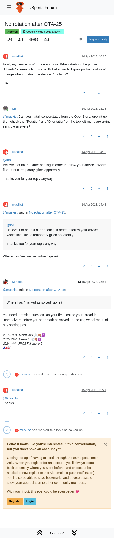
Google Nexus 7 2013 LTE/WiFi (43, 31)
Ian (14, 108)
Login (30, 501)
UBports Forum (42, 7)
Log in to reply (98, 39)
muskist (17, 56)
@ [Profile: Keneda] (10, 398)
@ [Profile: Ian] (7, 160)
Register (15, 501)
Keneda (17, 282)
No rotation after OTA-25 (47, 212)
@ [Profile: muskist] (10, 116)
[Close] (105, 444)
